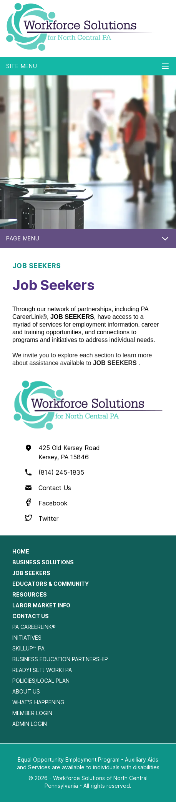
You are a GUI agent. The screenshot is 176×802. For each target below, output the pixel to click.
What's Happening (38, 702)
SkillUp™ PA (28, 648)
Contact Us (54, 488)
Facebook (53, 503)
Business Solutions (43, 562)
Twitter (48, 518)
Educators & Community (50, 583)
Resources (29, 594)
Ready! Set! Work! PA (42, 670)
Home (20, 551)
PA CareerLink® (34, 627)
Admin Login (29, 723)
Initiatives (27, 637)
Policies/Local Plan (41, 680)
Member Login (32, 713)
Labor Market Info (41, 605)
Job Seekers (31, 573)
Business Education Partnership (60, 659)
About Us (26, 691)
